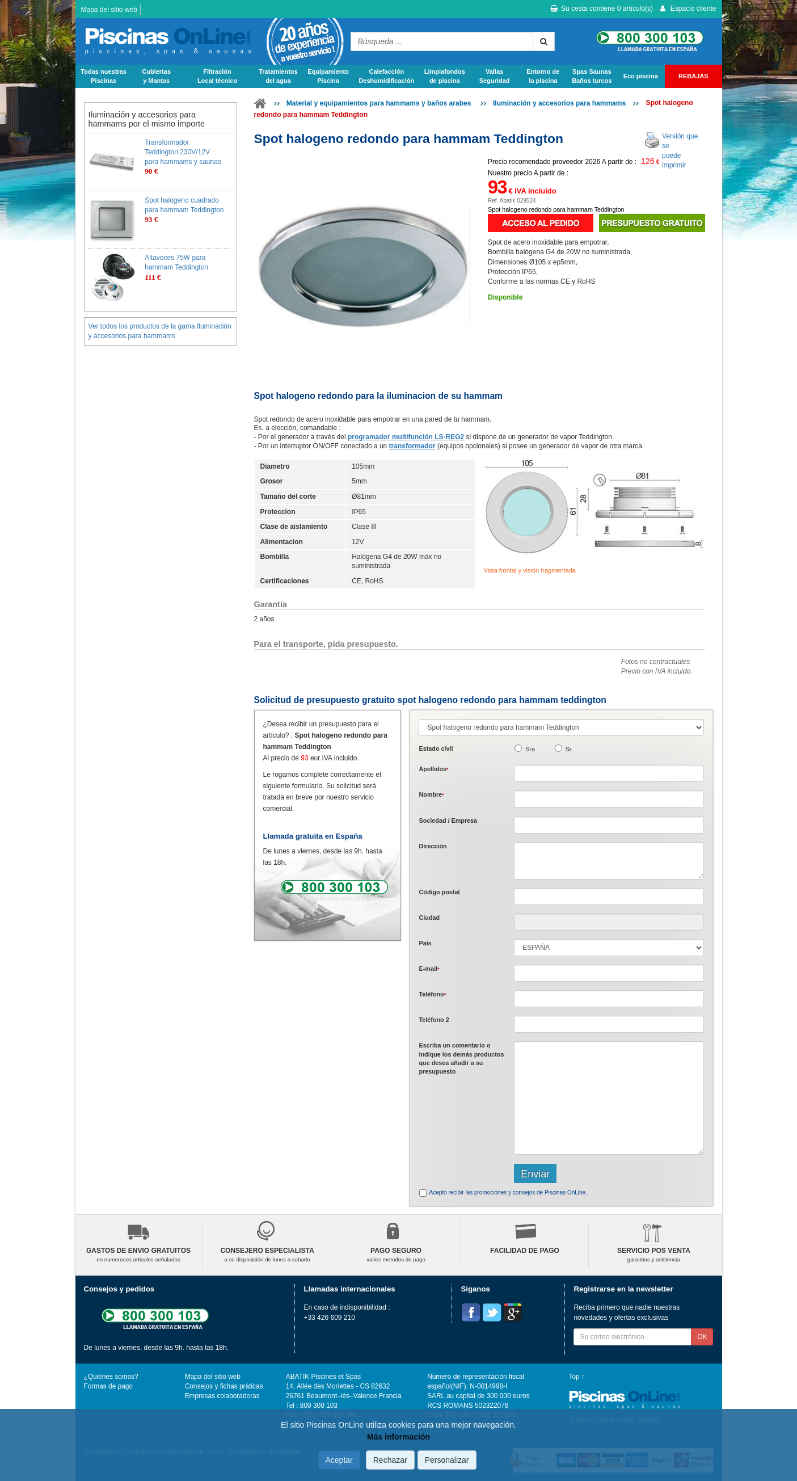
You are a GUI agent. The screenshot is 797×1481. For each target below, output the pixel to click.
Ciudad (429, 917)
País (425, 943)
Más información (398, 1436)
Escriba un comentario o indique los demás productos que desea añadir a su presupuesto (461, 1058)
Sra (530, 749)
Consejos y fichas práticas (224, 1386)
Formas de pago (108, 1386)
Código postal (439, 892)
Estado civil (436, 748)
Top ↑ (577, 1377)
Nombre (431, 794)
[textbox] (609, 896)
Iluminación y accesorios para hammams (559, 103)
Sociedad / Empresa (448, 820)
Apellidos (433, 768)
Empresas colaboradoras (222, 1396)
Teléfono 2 (434, 1019)
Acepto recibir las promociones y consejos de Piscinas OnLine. (508, 1192)
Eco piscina (640, 76)
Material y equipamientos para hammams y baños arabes (379, 103)
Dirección (432, 846)
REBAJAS (693, 76)
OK (702, 1337)
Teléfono (432, 994)
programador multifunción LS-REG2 (406, 437)
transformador (412, 446)
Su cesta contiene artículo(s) (601, 8)
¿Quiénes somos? (111, 1377)
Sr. (569, 749)
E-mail (429, 968)
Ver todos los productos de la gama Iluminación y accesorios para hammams (159, 331)
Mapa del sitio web (109, 10)
